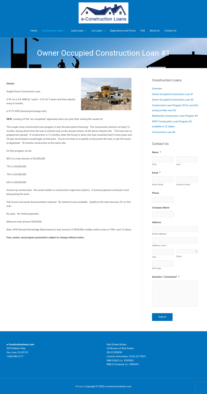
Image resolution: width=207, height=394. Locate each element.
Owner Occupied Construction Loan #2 (173, 99)
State (179, 255)
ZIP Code (156, 267)
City (154, 256)
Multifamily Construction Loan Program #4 (175, 115)
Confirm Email (183, 183)
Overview (157, 88)
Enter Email (157, 183)
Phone (155, 191)
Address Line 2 (159, 244)
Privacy (79, 385)
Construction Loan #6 (163, 131)
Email (156, 171)
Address (156, 221)
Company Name (160, 206)
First (154, 163)
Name (156, 151)
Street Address (159, 233)
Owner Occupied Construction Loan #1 (173, 94)
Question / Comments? (165, 275)
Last (178, 163)
